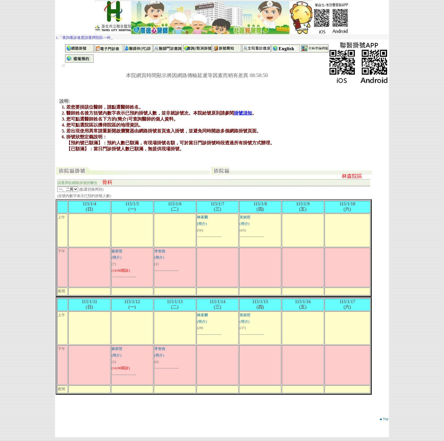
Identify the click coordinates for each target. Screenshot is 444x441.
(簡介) (202, 223)
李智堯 (159, 251)
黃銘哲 (245, 217)
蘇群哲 (117, 251)
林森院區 (352, 176)
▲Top (383, 419)
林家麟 (202, 217)
